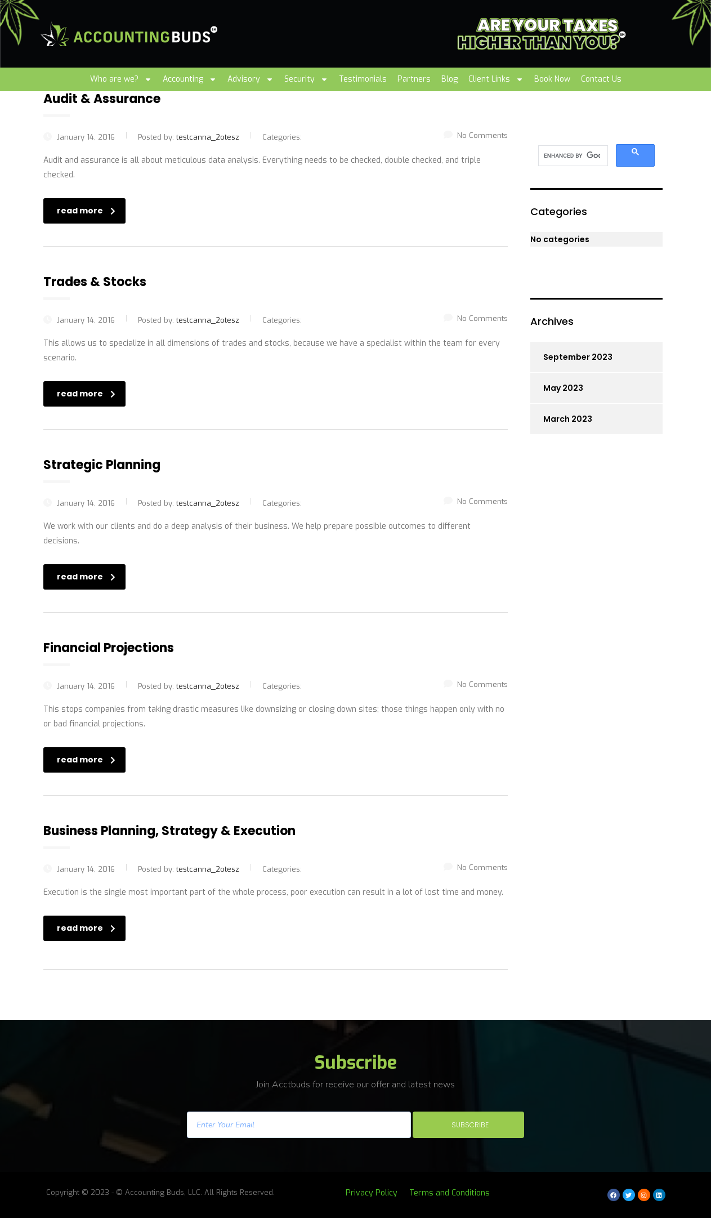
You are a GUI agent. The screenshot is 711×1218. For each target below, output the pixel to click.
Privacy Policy (371, 1193)
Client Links (496, 79)
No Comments (476, 135)
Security (306, 79)
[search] (572, 156)
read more (86, 210)
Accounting (190, 79)
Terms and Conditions (449, 1193)
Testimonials (363, 79)
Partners (414, 79)
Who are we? (121, 79)
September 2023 (577, 357)
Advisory (250, 79)
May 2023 (563, 388)
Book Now (552, 79)
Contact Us (601, 79)
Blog (449, 79)
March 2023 (567, 419)
